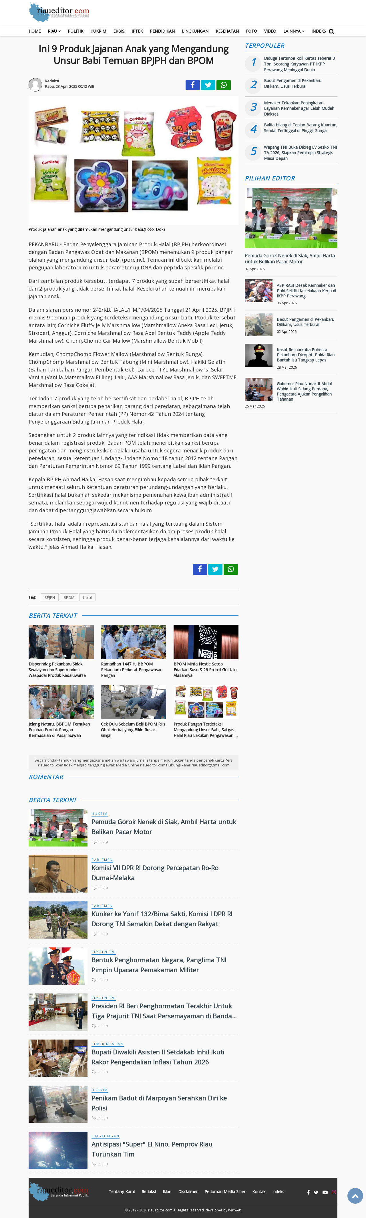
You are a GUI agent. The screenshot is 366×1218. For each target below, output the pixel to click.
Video (270, 31)
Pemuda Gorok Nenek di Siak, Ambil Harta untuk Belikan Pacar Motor (290, 259)
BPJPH (50, 597)
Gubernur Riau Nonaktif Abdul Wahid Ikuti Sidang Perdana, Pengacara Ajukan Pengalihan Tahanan (304, 391)
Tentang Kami (122, 1191)
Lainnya (292, 31)
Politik (75, 31)
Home (35, 31)
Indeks (318, 31)
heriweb (234, 1210)
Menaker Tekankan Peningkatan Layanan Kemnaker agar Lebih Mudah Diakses (299, 108)
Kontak (258, 1191)
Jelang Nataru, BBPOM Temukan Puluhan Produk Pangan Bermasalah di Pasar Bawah (59, 729)
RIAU (52, 31)
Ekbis (118, 31)
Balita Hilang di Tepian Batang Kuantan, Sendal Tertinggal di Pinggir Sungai (300, 127)
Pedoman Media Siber (224, 1191)
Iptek (137, 31)
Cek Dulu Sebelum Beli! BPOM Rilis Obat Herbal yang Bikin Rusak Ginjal (133, 729)
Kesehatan (227, 31)
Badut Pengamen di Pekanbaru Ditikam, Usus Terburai (292, 83)
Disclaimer (188, 1191)
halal (87, 597)
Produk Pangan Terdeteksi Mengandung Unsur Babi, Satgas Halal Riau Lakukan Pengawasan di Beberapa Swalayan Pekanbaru (206, 729)
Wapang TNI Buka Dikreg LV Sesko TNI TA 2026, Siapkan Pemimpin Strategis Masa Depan (300, 152)
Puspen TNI (104, 951)
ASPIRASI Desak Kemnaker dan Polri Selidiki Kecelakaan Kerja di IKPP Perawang (306, 290)
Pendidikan (162, 31)
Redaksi (149, 1191)
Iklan (167, 1191)
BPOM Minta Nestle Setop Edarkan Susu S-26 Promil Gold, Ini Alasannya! (205, 669)
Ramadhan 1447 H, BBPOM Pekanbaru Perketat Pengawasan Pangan (131, 669)
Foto (251, 31)
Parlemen (102, 859)
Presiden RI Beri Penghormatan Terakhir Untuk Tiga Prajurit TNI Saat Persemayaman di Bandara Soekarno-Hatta (165, 1016)
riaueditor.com (160, 1210)
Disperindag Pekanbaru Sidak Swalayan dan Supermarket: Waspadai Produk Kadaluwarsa (57, 669)
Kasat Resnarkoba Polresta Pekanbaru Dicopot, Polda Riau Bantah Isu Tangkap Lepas (306, 355)
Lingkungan (195, 31)
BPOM (69, 597)
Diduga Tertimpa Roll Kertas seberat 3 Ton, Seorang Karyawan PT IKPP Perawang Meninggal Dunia (299, 63)
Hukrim (98, 31)
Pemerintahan (108, 1044)
